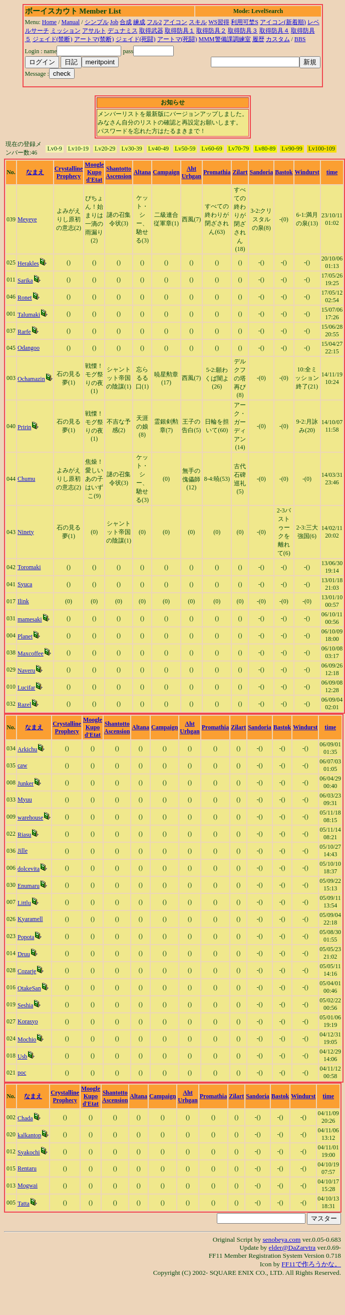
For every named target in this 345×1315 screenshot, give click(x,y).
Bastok (283, 172)
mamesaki (30, 619)
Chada (25, 1118)
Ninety (26, 532)
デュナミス (123, 30)
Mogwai (28, 1185)
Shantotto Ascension (118, 172)
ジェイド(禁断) (53, 39)
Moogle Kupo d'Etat (94, 172)
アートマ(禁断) (94, 39)
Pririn (24, 427)
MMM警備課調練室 (225, 39)
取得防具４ (274, 30)
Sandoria (261, 172)
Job (114, 22)
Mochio (27, 1039)
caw (22, 765)
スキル (198, 22)
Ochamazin (31, 378)
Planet (25, 636)
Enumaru (29, 885)
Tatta (24, 1203)
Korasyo (28, 1021)
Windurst (307, 172)
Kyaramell (30, 919)
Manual (71, 22)
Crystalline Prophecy (69, 172)
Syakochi (29, 1152)
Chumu (26, 478)
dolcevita (29, 868)
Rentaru (27, 1168)
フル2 (154, 22)
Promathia (216, 172)
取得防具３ (243, 30)
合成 (126, 22)
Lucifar (26, 687)
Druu (24, 954)
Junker (26, 783)
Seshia (25, 1005)
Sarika (25, 280)
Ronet (25, 297)
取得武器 (151, 30)
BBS (300, 39)
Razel (24, 704)
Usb (22, 1056)
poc (22, 1072)
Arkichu (27, 749)
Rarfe (24, 331)
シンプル (97, 22)
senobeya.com (281, 1239)
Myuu (25, 799)
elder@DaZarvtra (292, 1247)
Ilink (23, 601)
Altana (142, 172)
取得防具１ (180, 30)
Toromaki (29, 567)
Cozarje (27, 971)
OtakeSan (29, 988)
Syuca (25, 584)
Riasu (24, 834)
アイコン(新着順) (283, 22)
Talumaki (29, 314)
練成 (139, 22)
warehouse (30, 817)
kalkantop (29, 1135)
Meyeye (27, 219)
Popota (26, 937)
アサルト (94, 30)
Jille (23, 850)
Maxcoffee (31, 653)
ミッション (66, 30)
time (332, 172)
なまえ (35, 172)
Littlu (24, 902)
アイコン (175, 22)
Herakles (28, 263)
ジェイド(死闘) (136, 39)
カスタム (278, 39)
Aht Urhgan (191, 172)
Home (49, 22)
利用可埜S (244, 22)
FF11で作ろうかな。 (311, 1264)
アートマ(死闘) (177, 39)
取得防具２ (211, 30)
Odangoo (29, 347)
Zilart (239, 172)
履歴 (258, 39)
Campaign (166, 172)
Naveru (26, 670)
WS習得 (218, 22)
